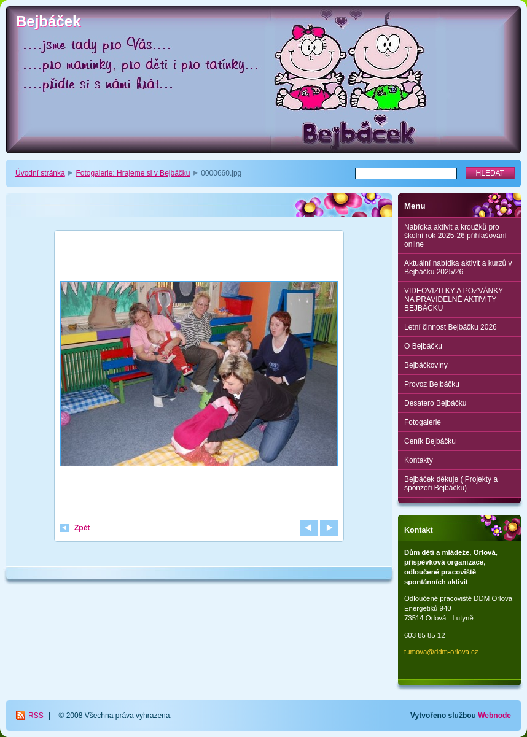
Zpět (82, 527)
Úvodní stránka (40, 173)
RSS (36, 715)
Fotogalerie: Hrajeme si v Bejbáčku (133, 173)
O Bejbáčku (423, 346)
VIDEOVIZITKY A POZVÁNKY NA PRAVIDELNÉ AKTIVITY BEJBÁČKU (453, 299)
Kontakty (418, 460)
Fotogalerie (422, 422)
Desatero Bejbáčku (435, 403)
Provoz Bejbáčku (431, 384)
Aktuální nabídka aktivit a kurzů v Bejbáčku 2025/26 (458, 267)
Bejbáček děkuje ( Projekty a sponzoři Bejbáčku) (451, 483)
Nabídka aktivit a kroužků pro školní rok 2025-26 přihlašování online (455, 236)
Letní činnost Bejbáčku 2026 (450, 327)
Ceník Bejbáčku (430, 441)
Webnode (494, 715)
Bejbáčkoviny (426, 365)
